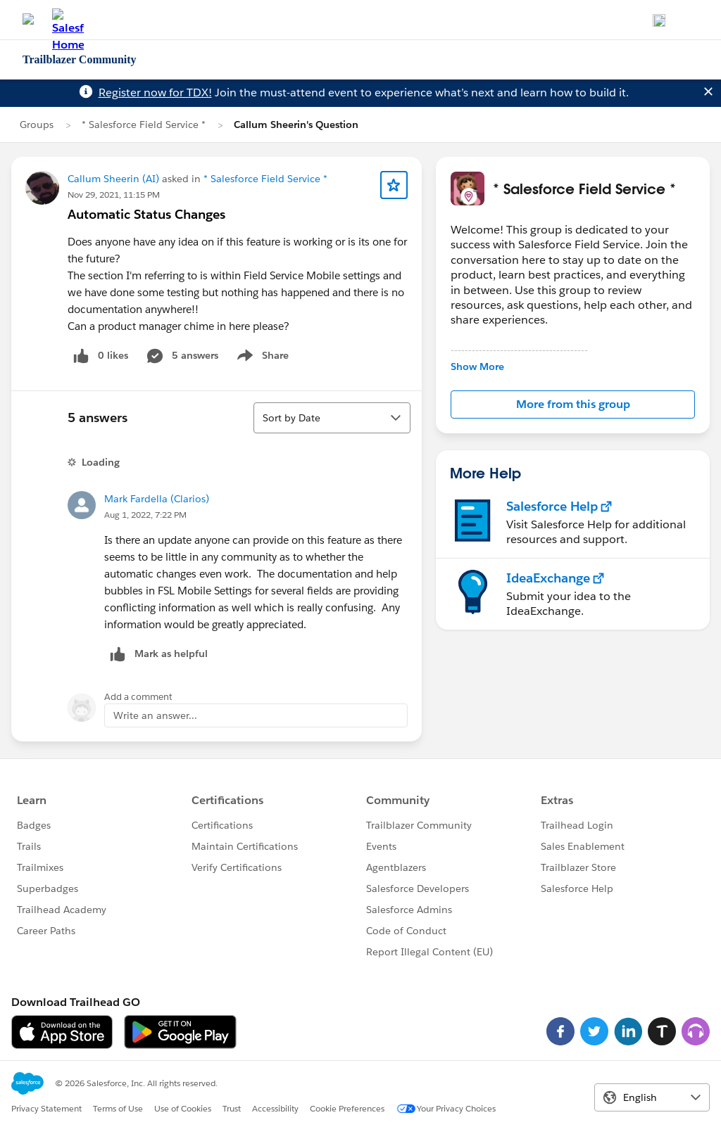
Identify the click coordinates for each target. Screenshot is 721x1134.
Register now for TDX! (155, 92)
